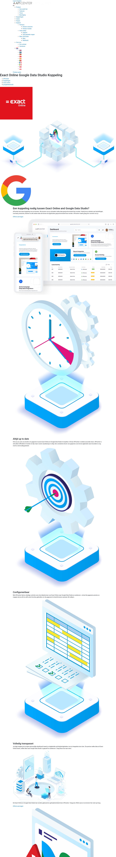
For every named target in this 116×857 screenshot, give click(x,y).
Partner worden (27, 28)
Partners (21, 25)
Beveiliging (22, 15)
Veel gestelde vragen (29, 34)
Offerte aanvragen (18, 216)
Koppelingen (19, 17)
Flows (21, 13)
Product (18, 7)
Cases (18, 19)
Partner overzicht (28, 26)
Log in (14, 1)
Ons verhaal (22, 44)
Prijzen (18, 21)
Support (18, 23)
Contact (19, 1)
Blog (24, 38)
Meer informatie (24, 36)
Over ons (18, 42)
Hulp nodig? (22, 30)
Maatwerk (25, 40)
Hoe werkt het (23, 9)
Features (21, 11)
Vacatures (22, 46)
